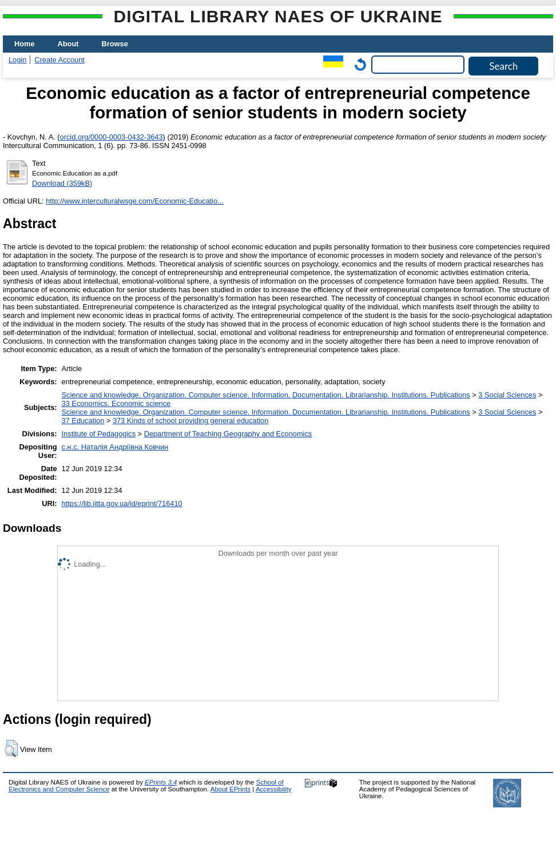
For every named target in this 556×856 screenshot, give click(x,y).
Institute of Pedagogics (99, 433)
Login (17, 59)
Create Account (59, 59)
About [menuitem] (68, 43)
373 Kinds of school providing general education (190, 420)
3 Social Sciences (507, 395)
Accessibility (274, 789)
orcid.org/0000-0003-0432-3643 (111, 137)
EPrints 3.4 (161, 782)
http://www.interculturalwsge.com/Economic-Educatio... (135, 201)
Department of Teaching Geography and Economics (228, 433)
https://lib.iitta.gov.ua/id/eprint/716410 (122, 503)
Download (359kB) (62, 183)
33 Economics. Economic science (116, 403)
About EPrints (231, 789)
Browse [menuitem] (115, 43)
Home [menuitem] (24, 43)
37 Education (83, 420)
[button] (11, 748)
